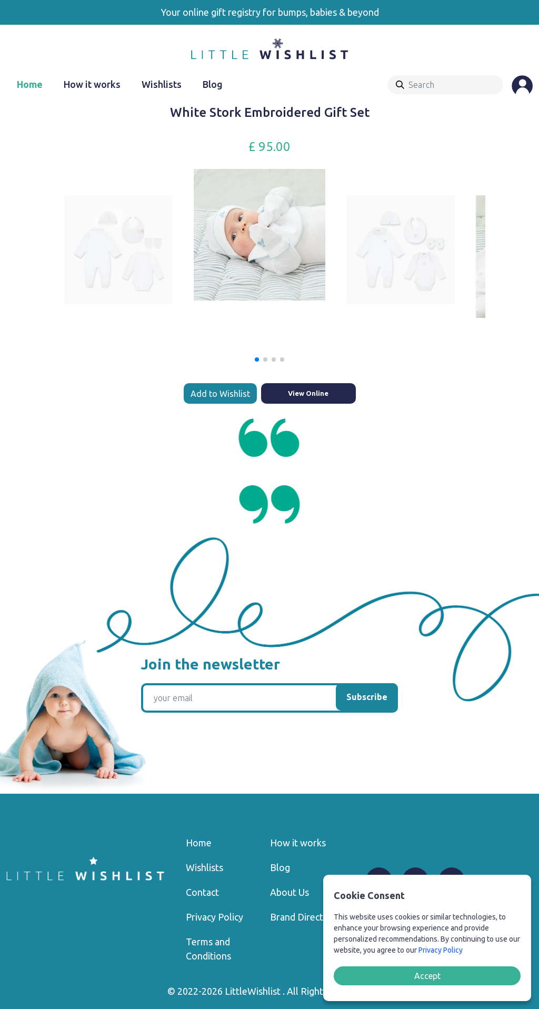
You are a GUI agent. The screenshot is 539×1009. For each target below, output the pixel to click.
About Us (289, 892)
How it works (92, 84)
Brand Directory (303, 917)
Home (30, 84)
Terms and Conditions (208, 948)
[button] (257, 359)
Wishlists (162, 84)
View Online (308, 393)
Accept (427, 976)
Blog (213, 84)
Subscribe (366, 697)
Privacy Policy (214, 917)
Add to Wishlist (220, 393)
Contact (202, 892)
